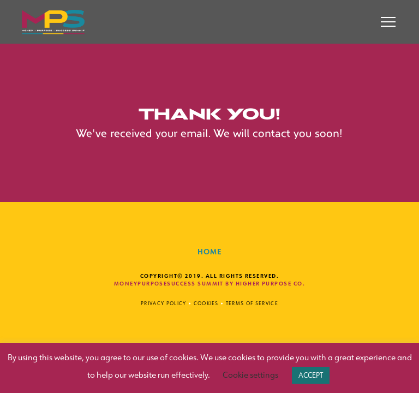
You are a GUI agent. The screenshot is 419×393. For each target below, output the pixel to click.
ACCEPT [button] (310, 375)
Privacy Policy (163, 303)
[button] (388, 22)
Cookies (206, 303)
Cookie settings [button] (250, 375)
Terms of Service (252, 303)
